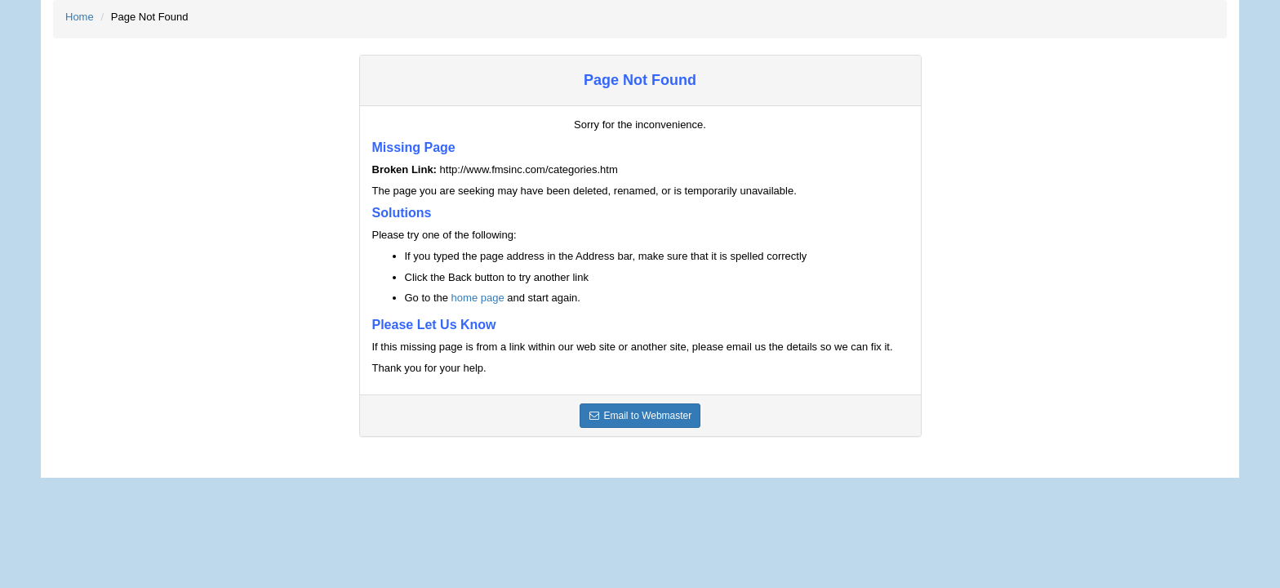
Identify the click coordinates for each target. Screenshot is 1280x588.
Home (79, 17)
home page (477, 298)
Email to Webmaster (640, 415)
